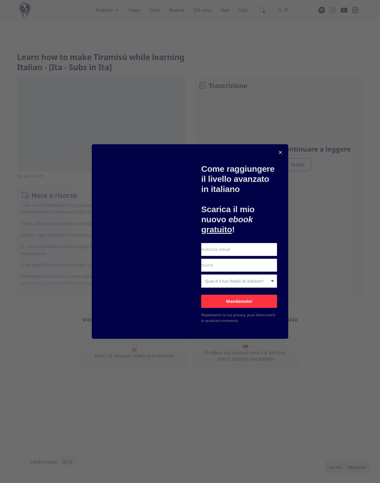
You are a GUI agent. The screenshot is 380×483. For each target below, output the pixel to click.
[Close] (280, 152)
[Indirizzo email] (239, 249)
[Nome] (239, 265)
